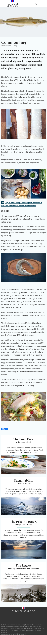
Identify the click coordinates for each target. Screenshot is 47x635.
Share (4, 429)
